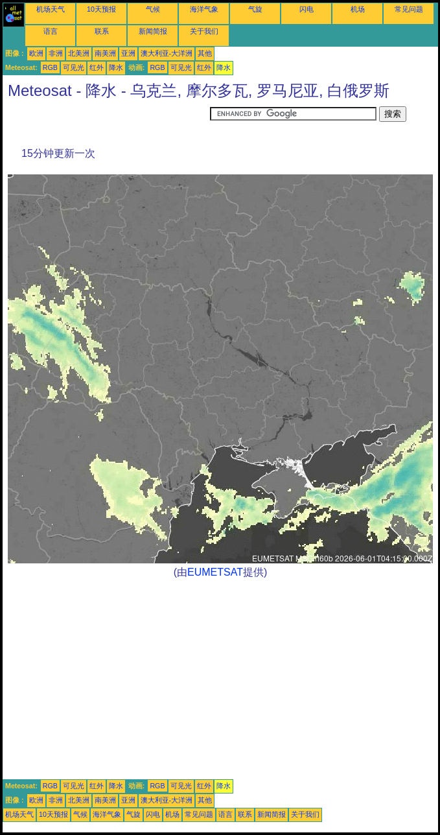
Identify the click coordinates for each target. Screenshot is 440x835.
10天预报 (101, 9)
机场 (358, 9)
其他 (205, 53)
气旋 (255, 9)
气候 (153, 9)
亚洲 (128, 53)
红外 (96, 67)
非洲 (56, 53)
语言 (50, 31)
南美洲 (105, 53)
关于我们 (204, 31)
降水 (116, 67)
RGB (50, 67)
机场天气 (50, 9)
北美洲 (78, 53)
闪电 (306, 9)
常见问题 (409, 9)
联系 (102, 31)
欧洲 (36, 53)
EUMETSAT (215, 572)
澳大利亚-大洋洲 (167, 53)
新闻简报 (153, 31)
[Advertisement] (106, 122)
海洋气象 (204, 9)
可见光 (73, 67)
